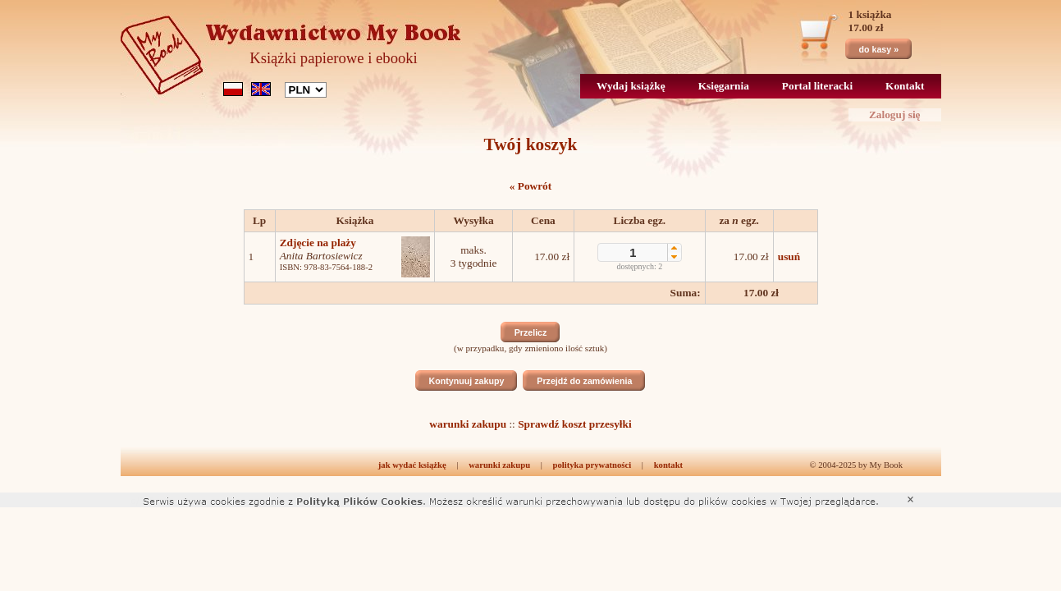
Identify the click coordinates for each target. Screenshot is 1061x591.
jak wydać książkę (412, 465)
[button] (674, 248)
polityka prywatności (592, 465)
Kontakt (904, 86)
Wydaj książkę (631, 86)
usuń (789, 256)
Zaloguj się (895, 114)
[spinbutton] (633, 252)
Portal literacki (817, 86)
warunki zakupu (467, 424)
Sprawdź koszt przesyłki (574, 424)
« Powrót (530, 186)
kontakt (669, 465)
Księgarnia (723, 86)
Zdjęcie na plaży (318, 242)
